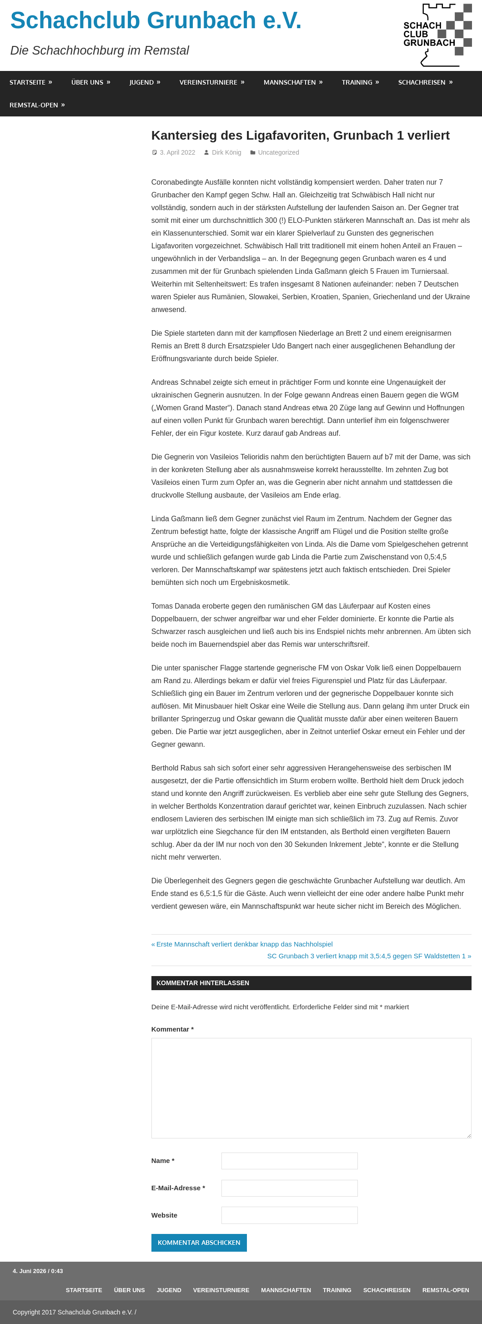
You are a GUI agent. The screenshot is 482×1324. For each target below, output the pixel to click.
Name (163, 1160)
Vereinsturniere (208, 82)
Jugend (142, 82)
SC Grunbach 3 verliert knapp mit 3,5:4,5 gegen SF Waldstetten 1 (366, 956)
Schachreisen (422, 82)
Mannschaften (290, 82)
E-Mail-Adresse (178, 1188)
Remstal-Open (34, 105)
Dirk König (226, 152)
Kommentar (172, 1029)
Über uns (87, 82)
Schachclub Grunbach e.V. (156, 20)
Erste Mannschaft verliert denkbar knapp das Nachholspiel (244, 944)
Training (357, 82)
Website (164, 1215)
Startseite (27, 82)
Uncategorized (278, 152)
